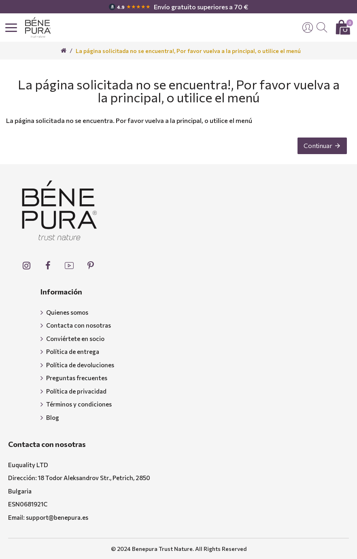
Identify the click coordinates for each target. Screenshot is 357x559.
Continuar (318, 145)
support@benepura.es (57, 517)
